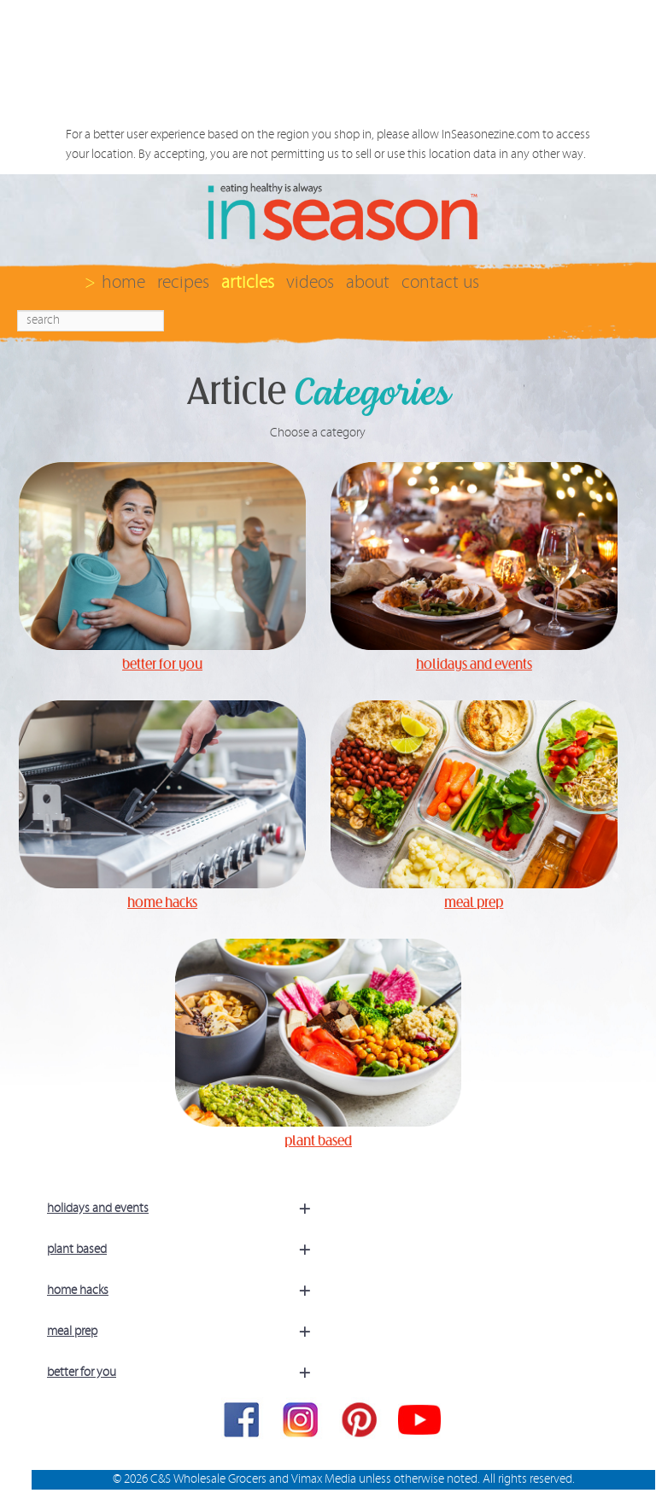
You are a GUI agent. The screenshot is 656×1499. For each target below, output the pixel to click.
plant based (186, 1249)
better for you (186, 1372)
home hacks (186, 1290)
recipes (183, 282)
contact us (440, 282)
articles (247, 282)
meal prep (186, 1331)
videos (310, 282)
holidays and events (186, 1208)
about (368, 282)
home (123, 282)
